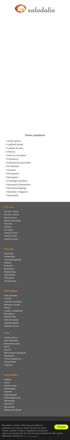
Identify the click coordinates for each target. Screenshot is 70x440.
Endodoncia (13, 158)
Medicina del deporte (12, 410)
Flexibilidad (13, 166)
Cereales (7, 298)
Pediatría (7, 262)
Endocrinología (10, 395)
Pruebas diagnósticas (12, 359)
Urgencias (8, 365)
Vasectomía (12, 195)
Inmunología (9, 407)
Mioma (7, 307)
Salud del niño (10, 317)
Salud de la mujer (11, 320)
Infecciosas (8, 403)
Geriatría (11, 169)
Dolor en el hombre (16, 155)
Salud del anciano (11, 326)
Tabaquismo (9, 278)
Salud (6, 333)
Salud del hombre (11, 323)
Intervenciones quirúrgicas (15, 353)
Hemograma (13, 173)
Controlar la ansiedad (13, 301)
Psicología (8, 230)
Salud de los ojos (11, 239)
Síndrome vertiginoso (17, 191)
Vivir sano (8, 207)
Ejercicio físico (10, 217)
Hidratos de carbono (12, 220)
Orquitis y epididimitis (13, 311)
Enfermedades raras (12, 398)
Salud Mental (9, 275)
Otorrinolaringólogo (17, 188)
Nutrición (8, 223)
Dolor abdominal (11, 340)
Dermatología (9, 388)
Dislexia (11, 151)
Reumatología (10, 272)
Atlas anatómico (11, 295)
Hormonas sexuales (12, 304)
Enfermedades (11, 375)
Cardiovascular (10, 385)
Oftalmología (9, 256)
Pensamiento (9, 314)
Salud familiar (11, 291)
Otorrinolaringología (12, 259)
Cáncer (7, 382)
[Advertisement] (35, 93)
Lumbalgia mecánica (17, 180)
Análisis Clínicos (11, 337)
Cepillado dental (15, 144)
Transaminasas (10, 362)
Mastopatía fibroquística (19, 184)
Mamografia (9, 356)
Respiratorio (9, 269)
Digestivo (8, 391)
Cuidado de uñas (15, 148)
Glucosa (7, 349)
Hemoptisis (12, 177)
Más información (31, 436)
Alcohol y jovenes (11, 214)
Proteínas (8, 227)
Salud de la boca (11, 233)
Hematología (9, 401)
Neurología (8, 253)
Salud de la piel (10, 236)
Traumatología (10, 281)
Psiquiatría (8, 265)
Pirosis (7, 346)
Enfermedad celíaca (12, 343)
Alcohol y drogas (11, 211)
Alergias (7, 379)
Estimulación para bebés (19, 162)
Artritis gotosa (14, 140)
